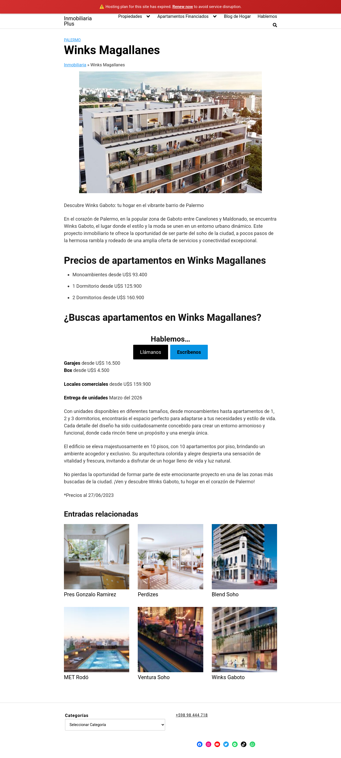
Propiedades (130, 16)
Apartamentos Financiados (183, 16)
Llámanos (150, 352)
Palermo (72, 40)
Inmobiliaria (75, 64)
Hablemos (267, 16)
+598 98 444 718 (192, 715)
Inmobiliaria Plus (78, 21)
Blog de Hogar (237, 16)
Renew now (182, 6)
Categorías (76, 715)
